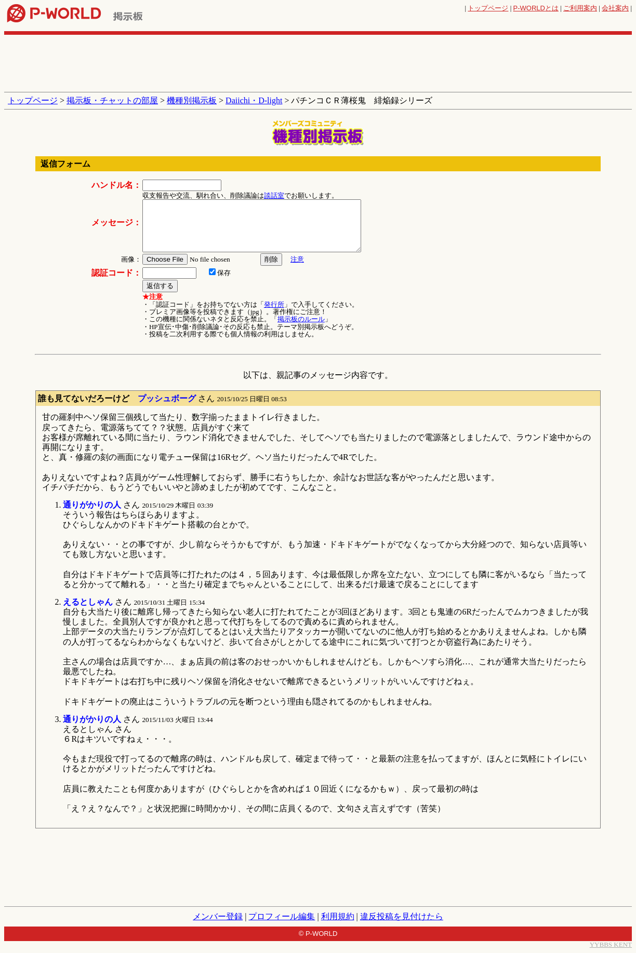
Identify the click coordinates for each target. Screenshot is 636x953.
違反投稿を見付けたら (401, 916)
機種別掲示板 (192, 100)
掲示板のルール (301, 319)
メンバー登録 (218, 916)
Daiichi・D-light (254, 100)
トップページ (488, 8)
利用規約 (337, 916)
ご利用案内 (580, 8)
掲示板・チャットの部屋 (112, 100)
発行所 (274, 304)
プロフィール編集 (281, 916)
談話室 (274, 195)
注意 (297, 259)
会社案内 (615, 8)
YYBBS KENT (611, 944)
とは (536, 8)
